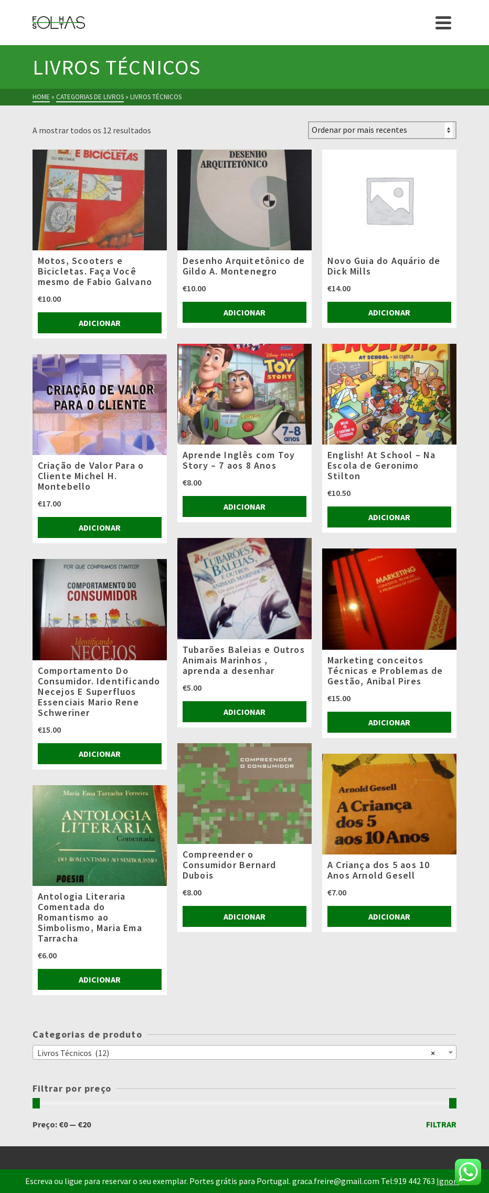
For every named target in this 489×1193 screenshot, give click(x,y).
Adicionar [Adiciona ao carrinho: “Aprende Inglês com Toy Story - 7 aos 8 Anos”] (244, 506)
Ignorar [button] (450, 1181)
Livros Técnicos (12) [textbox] (236, 1052)
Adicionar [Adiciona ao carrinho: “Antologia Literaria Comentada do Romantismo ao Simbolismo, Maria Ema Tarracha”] (100, 979)
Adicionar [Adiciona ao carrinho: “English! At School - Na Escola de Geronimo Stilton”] (389, 517)
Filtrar (441, 1124)
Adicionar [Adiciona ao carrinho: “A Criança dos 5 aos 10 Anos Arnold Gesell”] (389, 916)
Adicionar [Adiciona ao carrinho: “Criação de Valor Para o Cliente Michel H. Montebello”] (100, 527)
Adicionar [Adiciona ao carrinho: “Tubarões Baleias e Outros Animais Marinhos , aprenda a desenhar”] (244, 711)
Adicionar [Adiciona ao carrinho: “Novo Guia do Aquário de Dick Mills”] (389, 312)
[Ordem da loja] (382, 130)
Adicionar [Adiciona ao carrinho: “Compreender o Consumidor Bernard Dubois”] (244, 916)
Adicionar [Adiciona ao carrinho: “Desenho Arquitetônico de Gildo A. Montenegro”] (244, 312)
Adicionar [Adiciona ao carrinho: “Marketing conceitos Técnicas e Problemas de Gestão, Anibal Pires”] (389, 722)
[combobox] (245, 1052)
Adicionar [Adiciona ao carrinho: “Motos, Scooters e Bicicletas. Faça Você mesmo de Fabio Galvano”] (100, 323)
